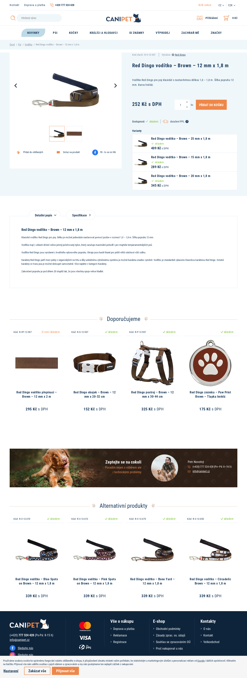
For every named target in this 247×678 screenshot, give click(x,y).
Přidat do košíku (211, 105)
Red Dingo (180, 54)
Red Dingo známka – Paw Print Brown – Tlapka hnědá (210, 394)
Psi (19, 44)
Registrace (120, 642)
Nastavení (10, 670)
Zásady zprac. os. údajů (170, 635)
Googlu (201, 660)
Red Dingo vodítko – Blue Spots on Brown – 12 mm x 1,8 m (36, 581)
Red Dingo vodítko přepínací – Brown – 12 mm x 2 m (36, 394)
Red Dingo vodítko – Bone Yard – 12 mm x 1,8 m (152, 581)
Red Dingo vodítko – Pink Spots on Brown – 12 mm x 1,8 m (94, 581)
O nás (207, 629)
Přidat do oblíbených (33, 152)
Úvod (12, 44)
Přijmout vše (65, 670)
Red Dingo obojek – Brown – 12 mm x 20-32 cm (95, 394)
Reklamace (120, 635)
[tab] (44, 213)
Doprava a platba (34, 5)
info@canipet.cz (201, 471)
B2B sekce (205, 5)
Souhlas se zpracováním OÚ (173, 642)
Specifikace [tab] (80, 215)
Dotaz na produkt (71, 152)
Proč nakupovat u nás (169, 648)
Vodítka (28, 44)
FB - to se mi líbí (108, 152)
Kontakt (14, 5)
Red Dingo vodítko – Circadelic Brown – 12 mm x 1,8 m (210, 581)
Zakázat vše (37, 670)
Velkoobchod (211, 642)
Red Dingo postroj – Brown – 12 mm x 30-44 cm (152, 394)
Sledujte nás (25, 648)
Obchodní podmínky (168, 629)
